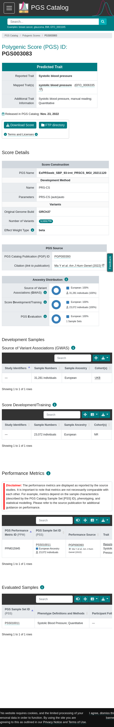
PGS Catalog (11, 35)
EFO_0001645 (57, 27)
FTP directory (53, 125)
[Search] (72, 358)
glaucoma (39, 27)
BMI (47, 27)
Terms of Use (77, 722)
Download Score (20, 125)
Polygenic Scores (31, 35)
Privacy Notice (52, 722)
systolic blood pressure (55, 85)
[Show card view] (78, 520)
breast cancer (25, 27)
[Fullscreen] (96, 358)
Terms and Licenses (21, 134)
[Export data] (104, 358)
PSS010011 (43, 544)
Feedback (110, 262)
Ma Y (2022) (77, 265)
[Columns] (94, 414)
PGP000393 (62, 256)
